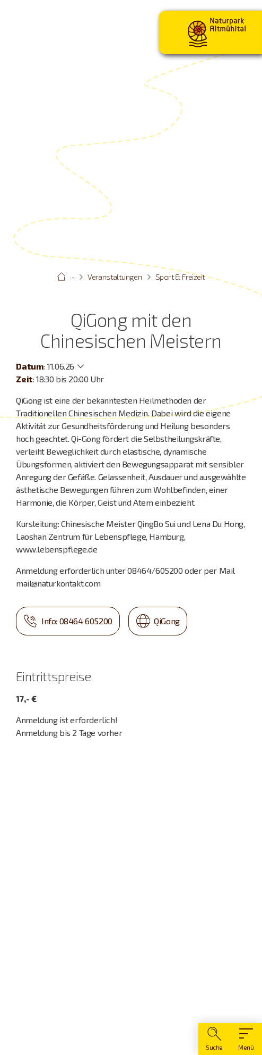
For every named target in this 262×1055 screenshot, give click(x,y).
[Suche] (214, 1039)
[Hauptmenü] (246, 1039)
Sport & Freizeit (180, 276)
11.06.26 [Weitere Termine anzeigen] (60, 366)
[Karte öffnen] (131, 888)
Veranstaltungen (115, 276)
